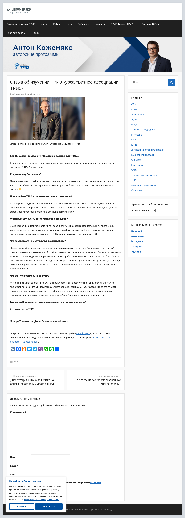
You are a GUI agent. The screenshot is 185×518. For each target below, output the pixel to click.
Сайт (13, 474)
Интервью (136, 134)
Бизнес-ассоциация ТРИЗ (21, 24)
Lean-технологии (17, 32)
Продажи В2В (150, 24)
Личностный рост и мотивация (147, 149)
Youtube (136, 251)
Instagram (137, 241)
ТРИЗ (16, 362)
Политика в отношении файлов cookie (41, 500)
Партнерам (137, 165)
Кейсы (56, 24)
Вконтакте (137, 236)
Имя (13, 457)
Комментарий (18, 412)
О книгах (136, 159)
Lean (134, 109)
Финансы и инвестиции (143, 185)
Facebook (136, 231)
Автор (44, 24)
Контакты (100, 24)
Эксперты (136, 190)
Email (14, 466)
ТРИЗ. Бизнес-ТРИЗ (123, 24)
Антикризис (137, 114)
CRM (134, 104)
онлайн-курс (83, 333)
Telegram (136, 246)
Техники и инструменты (144, 175)
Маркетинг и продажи (142, 154)
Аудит (134, 119)
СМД (38, 32)
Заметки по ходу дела (143, 129)
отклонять (21, 506)
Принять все (49, 506)
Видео (134, 124)
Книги (69, 24)
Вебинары (83, 24)
